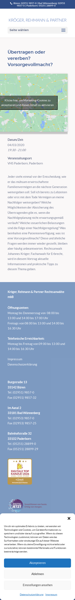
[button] (69, 518)
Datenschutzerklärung (31, 594)
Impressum (51, 594)
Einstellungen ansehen (37, 585)
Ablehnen (37, 574)
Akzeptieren (37, 563)
